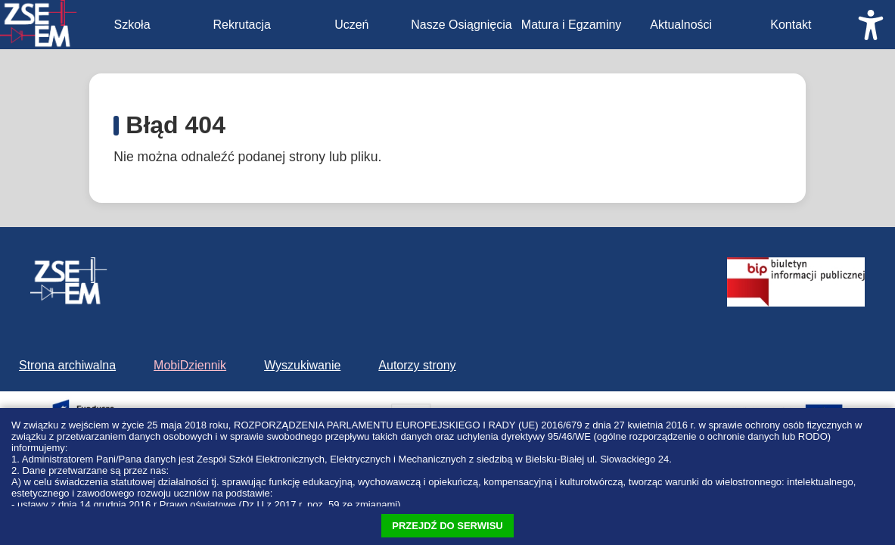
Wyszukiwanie (302, 365)
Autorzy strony (416, 365)
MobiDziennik (190, 365)
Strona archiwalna (67, 365)
